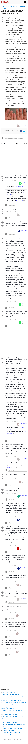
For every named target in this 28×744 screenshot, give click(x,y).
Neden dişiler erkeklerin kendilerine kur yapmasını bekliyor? (14, 725)
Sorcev (10, 2)
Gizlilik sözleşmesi (8, 739)
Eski (17, 143)
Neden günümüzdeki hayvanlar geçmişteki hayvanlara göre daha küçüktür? (12, 707)
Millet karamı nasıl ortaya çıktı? (9, 714)
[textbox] (15, 138)
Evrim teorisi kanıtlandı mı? (9, 692)
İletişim (21, 739)
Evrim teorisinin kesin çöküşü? (10, 722)
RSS (1, 741)
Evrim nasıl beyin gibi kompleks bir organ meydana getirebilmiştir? (12, 717)
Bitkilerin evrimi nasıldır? (8, 730)
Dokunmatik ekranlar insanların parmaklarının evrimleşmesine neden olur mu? (12, 711)
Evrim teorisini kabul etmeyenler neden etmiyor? (14, 703)
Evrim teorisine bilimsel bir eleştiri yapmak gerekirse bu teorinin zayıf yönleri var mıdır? (12, 699)
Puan (25, 143)
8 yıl (22, 184)
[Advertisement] (14, 160)
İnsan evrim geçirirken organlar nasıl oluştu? (13, 728)
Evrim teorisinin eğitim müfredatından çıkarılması (15, 697)
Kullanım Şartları (16, 739)
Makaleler (3, 739)
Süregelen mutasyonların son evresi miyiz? (13, 705)
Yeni (21, 143)
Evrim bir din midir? (6, 735)
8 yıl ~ (21, 126)
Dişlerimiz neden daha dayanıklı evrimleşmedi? (14, 720)
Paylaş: (6, 180)
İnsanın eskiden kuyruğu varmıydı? (11, 695)
